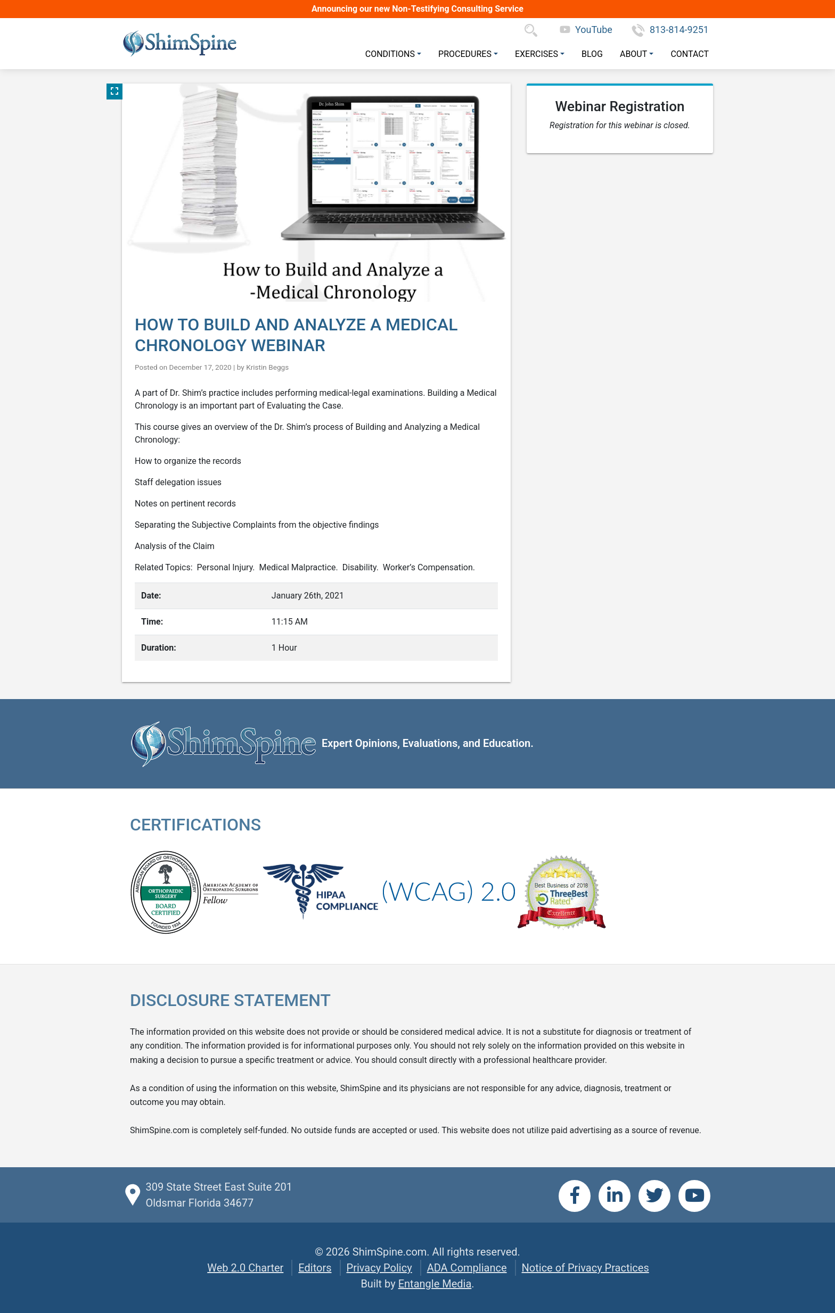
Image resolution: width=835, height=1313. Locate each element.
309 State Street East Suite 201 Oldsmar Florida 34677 (218, 1195)
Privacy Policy (379, 1267)
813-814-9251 (670, 29)
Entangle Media (435, 1283)
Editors (314, 1267)
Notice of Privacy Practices (585, 1267)
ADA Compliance (467, 1267)
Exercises (536, 54)
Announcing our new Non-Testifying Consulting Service (417, 9)
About (633, 54)
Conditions (390, 54)
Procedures (465, 54)
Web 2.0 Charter (245, 1267)
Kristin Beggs (267, 367)
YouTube (586, 29)
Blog (592, 54)
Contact (689, 54)
